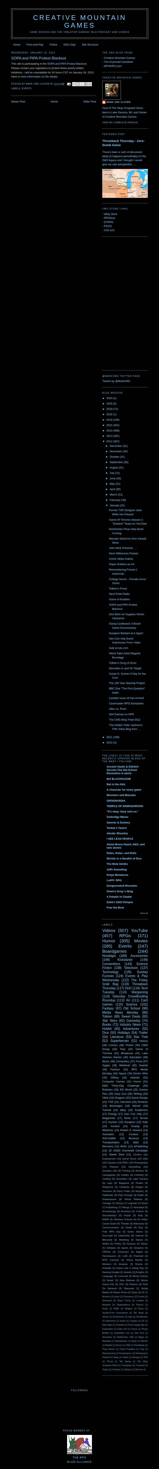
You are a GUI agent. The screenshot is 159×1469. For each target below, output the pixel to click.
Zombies (107, 1170)
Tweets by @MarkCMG (116, 381)
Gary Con (120, 1093)
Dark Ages (107, 1325)
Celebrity (139, 1174)
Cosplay (133, 1321)
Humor (108, 940)
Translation (126, 1365)
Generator (107, 1337)
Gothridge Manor (117, 816)
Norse (119, 1345)
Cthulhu (137, 1154)
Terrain (144, 1118)
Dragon (139, 1187)
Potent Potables (127, 1349)
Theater (125, 1223)
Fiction (130, 1045)
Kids (140, 1215)
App (130, 1317)
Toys (122, 1049)
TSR (110, 1101)
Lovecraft (123, 1276)
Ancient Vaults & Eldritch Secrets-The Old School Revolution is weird (123, 770)
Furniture (107, 1191)
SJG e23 (109, 230)
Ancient (115, 1126)
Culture (140, 1211)
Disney (119, 1203)
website (135, 1077)
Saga (115, 1357)
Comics (113, 1045)
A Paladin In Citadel (119, 896)
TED (145, 1357)
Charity (135, 1126)
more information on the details (38, 76)
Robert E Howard (131, 1130)
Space (122, 1073)
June (113, 478)
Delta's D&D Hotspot (120, 902)
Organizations (123, 1305)
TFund (110, 1361)
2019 (109, 408)
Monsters (107, 1146)
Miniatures (127, 1053)
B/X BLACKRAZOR (119, 778)
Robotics (107, 1089)
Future (127, 1215)
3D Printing (124, 1170)
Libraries (112, 1162)
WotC (123, 1146)
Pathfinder (107, 1195)
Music (105, 1061)
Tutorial (106, 1110)
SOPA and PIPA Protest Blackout (38, 58)
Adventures (131, 1028)
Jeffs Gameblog (117, 869)
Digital (139, 1251)
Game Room (129, 1158)
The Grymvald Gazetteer (118, 61)
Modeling (124, 1239)
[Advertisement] (118, 302)
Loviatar (140, 1300)
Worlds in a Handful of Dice (124, 858)
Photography (141, 1162)
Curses (141, 1296)
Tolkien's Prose (118, 588)
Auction (112, 1122)
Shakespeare (109, 1199)
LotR (125, 1256)
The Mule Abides (117, 863)
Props (105, 1309)
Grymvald (107, 1235)
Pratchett (138, 1256)
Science (131, 1004)
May (113, 483)
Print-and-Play (34, 44)
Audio (122, 1321)
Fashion (115, 1069)
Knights (140, 1272)
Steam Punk (120, 1292)
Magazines (108, 1118)
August (114, 467)
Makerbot (106, 1341)
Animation (108, 1134)
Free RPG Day (111, 1231)
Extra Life (122, 1329)
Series (144, 1243)
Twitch (105, 1369)
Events (27, 88)
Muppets (106, 1305)
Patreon (133, 1284)
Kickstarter (125, 959)
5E (143, 1292)
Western (106, 1264)
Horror (137, 1081)
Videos (108, 930)
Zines (134, 1292)
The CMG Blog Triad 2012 (124, 719)
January (115, 505)
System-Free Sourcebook (115, 1313)
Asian (116, 1296)
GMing (114, 1077)
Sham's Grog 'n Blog (120, 891)
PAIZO (108, 226)
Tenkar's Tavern (117, 827)
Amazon (123, 1264)
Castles (125, 1174)
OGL (121, 1284)
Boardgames (114, 951)
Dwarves (120, 1325)
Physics (139, 1305)
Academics (141, 1110)
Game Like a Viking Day (130, 1268)
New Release (127, 1280)
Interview (125, 1101)
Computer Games (113, 1081)
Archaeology (109, 1211)
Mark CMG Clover (118, 102)
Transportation (110, 1142)
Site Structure (90, 44)
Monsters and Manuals (121, 795)
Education (136, 1057)
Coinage (106, 1203)
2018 (109, 414)
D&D (136, 1142)
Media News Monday (120, 1012)
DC (143, 1321)
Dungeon (129, 1122)
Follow (53, 44)
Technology (110, 972)
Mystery (139, 1191)
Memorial (107, 1239)
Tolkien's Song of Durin (122, 662)
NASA (105, 1219)
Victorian (116, 1369)
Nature (139, 1239)
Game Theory (124, 1300)
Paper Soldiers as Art (121, 564)
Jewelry (128, 1272)
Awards (143, 1065)
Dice (105, 1032)
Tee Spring (125, 1361)
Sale (145, 1122)
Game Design (139, 1097)
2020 (109, 403)
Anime (105, 1317)
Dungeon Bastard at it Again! (126, 633)
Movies (141, 940)
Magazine (124, 1183)
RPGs (125, 935)
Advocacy (139, 1223)
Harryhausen (109, 1256)
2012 (109, 441)
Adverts (140, 1170)
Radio (141, 1195)
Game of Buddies (119, 599)
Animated (139, 1207)
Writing (138, 1093)
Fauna (134, 1329)
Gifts (145, 1158)
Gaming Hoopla (110, 1272)
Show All (144, 913)
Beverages (116, 1105)
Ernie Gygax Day (136, 1325)
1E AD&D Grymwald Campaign (128, 1150)
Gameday (133, 1020)
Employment (109, 1158)
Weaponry (107, 1187)
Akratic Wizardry (117, 833)
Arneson (106, 1296)
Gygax (106, 1065)
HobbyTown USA (125, 1337)
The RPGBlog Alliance (79, 1457)
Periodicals (139, 1345)
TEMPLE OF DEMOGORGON (125, 806)
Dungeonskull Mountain (122, 885)
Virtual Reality (134, 1259)
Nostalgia (109, 956)
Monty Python (140, 1276)
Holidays (124, 1032)
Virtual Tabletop (133, 1199)
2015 (109, 425)
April (113, 489)
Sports (124, 1247)
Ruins (141, 1309)
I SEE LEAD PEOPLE (120, 838)
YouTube (139, 930)
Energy (112, 1113)
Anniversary (118, 1317)
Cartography (109, 1174)
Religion (129, 1309)
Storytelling (135, 1166)
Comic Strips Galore (121, 558)
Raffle (116, 1309)
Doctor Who (140, 1073)
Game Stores (135, 1231)
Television (131, 968)
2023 (109, 398)
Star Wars (109, 1020)
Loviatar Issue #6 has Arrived (126, 698)
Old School (131, 1008)
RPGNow (109, 217)
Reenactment (108, 1353)
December (116, 445)
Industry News (130, 1024)
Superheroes (119, 1041)
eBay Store (110, 214)
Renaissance (125, 1353)
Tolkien (107, 1016)
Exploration (107, 1329)
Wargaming (139, 992)
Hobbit (107, 1028)
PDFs (125, 1162)
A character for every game (124, 789)
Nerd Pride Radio (119, 593)
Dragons (120, 1097)
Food (139, 1061)
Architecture (142, 1317)
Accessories (139, 956)
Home (16, 44)
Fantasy (108, 1008)
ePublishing (141, 1146)
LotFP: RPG (114, 880)
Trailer (143, 1032)
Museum (134, 1138)
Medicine (107, 1130)
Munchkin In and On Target (125, 668)
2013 (109, 435)
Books (106, 1024)
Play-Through (125, 1195)
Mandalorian (121, 1341)
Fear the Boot (115, 907)
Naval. (110, 1280)
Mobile (109, 1345)
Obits (105, 1097)
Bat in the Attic (116, 784)
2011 (109, 737)
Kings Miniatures (117, 874)
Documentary (109, 1215)
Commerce (128, 1296)
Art (128, 1000)
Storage (136, 1357)
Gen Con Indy (133, 1113)
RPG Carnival (110, 1259)
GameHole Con (122, 1333)
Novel (145, 1203)
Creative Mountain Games (79, 21)
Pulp (142, 1349)
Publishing (111, 1207)
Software (111, 1247)
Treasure (140, 1365)
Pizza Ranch (108, 1349)
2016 (109, 419)
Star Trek (141, 1037)
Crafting (106, 1178)
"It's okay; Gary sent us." (123, 811)
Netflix (105, 1243)
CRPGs (106, 1251)
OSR (127, 1345)
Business (126, 1211)
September (117, 462)
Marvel (136, 1105)
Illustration (121, 1178)
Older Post (89, 101)
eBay (123, 1110)
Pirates (139, 1183)
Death (128, 1227)
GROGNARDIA (116, 800)
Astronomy (111, 1321)
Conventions (111, 964)
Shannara (129, 1288)
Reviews (143, 1101)
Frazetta (106, 1268)
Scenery (131, 1243)
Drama (138, 1264)
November (116, 451)
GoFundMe (109, 1138)
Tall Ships (139, 1313)
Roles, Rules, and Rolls (121, 853)
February (115, 500)
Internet (139, 1235)
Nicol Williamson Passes (123, 553)
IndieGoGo (124, 1235)
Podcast (114, 1166)
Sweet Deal (116, 1154)
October (115, 456)
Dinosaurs (107, 1300)
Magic (141, 1337)
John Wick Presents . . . (123, 548)
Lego (109, 1183)
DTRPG (108, 222)
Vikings (125, 1207)
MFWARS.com (113, 66)
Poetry (117, 1243)
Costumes (123, 1251)
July (112, 472)
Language (107, 1276)
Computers (122, 1061)
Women (139, 1369)
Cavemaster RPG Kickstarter (126, 703)
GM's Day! (69, 44)
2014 (109, 430)
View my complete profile (120, 122)
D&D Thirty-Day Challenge (121, 1085)
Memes (144, 1341)
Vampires (139, 1247)
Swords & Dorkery (118, 822)
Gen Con (139, 1333)
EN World (126, 1089)
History (144, 1041)
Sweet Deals (131, 1016)
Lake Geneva (140, 1178)
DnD (128, 988)
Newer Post (18, 101)
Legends (132, 1203)
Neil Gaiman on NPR (121, 714)
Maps (134, 1341)
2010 (109, 742)
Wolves (127, 1369)
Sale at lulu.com (118, 647)
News (127, 1118)
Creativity (124, 1187)
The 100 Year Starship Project (127, 683)
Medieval (124, 1065)
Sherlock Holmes (123, 1219)
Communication (110, 1227)
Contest (133, 1134)
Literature (117, 1037)
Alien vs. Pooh (117, 708)
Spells (125, 1357)
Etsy (141, 1227)
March (114, 494)
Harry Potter (123, 1191)
